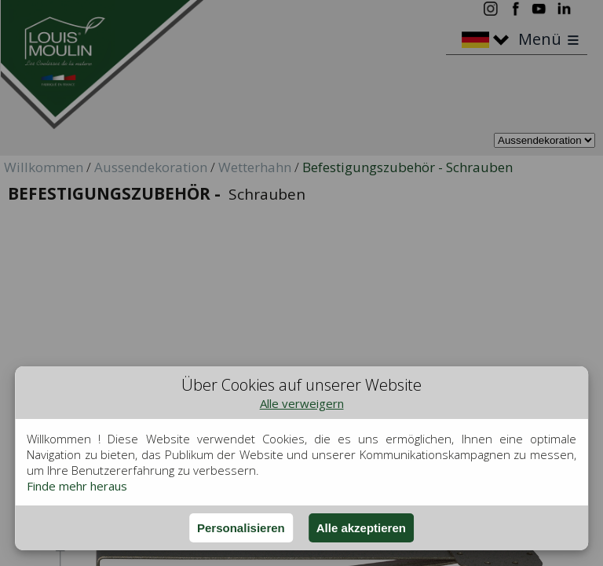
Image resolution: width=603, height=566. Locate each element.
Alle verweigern (302, 403)
